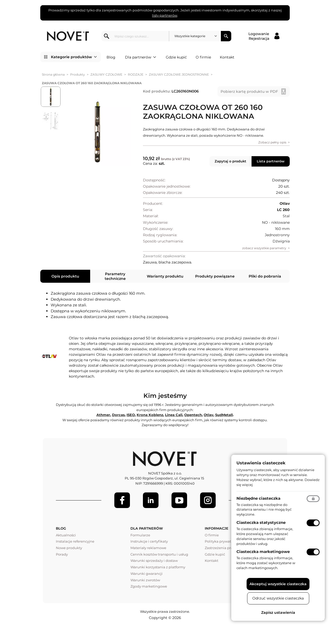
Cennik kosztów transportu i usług (159, 554)
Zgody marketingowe (148, 586)
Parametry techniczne (115, 276)
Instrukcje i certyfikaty (149, 541)
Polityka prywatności (222, 541)
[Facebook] (122, 500)
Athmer (103, 415)
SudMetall (224, 415)
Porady (62, 554)
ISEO (131, 415)
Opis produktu (65, 276)
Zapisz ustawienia (278, 612)
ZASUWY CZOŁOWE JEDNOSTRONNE (179, 74)
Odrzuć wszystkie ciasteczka (278, 598)
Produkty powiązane (215, 276)
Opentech (193, 415)
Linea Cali (173, 415)
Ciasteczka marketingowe (263, 551)
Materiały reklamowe (148, 548)
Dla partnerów (140, 57)
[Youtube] (179, 500)
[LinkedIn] (151, 500)
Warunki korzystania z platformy (157, 567)
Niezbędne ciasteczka (258, 498)
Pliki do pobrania (265, 276)
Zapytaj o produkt (230, 161)
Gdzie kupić (176, 57)
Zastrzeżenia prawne (222, 548)
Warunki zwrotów (145, 580)
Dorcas (118, 415)
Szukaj (226, 36)
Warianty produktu (165, 276)
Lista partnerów (271, 161)
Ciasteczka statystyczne (261, 522)
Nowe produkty (69, 548)
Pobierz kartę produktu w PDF (249, 91)
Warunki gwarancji (146, 573)
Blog (111, 57)
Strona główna (53, 74)
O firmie (203, 57)
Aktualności (66, 535)
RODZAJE (135, 74)
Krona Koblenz (150, 415)
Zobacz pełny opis (272, 142)
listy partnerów (164, 15)
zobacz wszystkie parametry (264, 248)
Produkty (77, 74)
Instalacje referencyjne (75, 541)
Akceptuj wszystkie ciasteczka (278, 584)
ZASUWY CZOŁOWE (106, 74)
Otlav (208, 415)
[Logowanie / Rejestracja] (264, 36)
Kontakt (227, 57)
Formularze (140, 535)
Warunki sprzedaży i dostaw (154, 560)
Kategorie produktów (74, 57)
